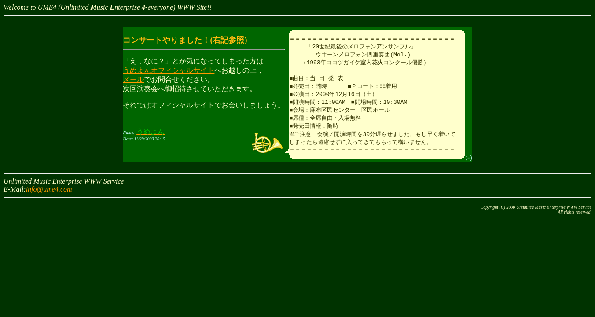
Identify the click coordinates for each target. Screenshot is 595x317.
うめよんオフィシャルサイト (168, 70)
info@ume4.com (49, 195)
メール (133, 79)
